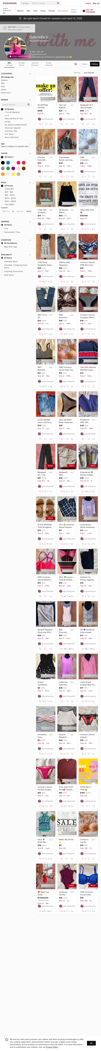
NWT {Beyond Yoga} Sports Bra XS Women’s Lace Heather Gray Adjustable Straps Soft (43, 368)
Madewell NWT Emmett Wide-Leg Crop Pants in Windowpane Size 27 (64, 473)
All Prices (7, 186)
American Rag (9, 131)
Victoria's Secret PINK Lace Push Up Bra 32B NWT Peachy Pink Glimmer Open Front (85, 840)
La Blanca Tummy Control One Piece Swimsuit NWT (63, 893)
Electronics (6, 92)
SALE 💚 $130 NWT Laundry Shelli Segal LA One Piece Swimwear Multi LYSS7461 (42, 840)
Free (4, 228)
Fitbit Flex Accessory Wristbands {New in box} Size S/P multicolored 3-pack (43, 211)
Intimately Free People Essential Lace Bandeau (42, 735)
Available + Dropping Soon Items (14, 266)
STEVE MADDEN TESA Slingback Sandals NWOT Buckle (45, 526)
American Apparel (11, 128)
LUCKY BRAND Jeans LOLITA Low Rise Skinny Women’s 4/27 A (45, 421)
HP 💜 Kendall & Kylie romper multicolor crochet (87, 631)
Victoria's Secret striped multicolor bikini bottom (87, 735)
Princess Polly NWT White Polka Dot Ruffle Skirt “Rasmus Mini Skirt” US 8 (42, 158)
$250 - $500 (8, 201)
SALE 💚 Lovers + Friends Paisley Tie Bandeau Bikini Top (66, 578)
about (84, 64)
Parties (52, 11)
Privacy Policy (52, 1047)
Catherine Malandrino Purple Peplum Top (64, 683)
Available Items (9, 261)
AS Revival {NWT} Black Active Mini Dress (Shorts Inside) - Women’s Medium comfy (64, 211)
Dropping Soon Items (12, 271)
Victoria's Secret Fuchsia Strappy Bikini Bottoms (45, 788)
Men (28, 11)
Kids (35, 11)
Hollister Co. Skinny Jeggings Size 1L (87, 578)
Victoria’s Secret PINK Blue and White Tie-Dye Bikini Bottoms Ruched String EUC (87, 263)
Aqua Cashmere (10, 137)
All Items (6, 225)
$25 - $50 (7, 192)
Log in (88, 3)
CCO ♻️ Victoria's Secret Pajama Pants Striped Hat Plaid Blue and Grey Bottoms (66, 526)
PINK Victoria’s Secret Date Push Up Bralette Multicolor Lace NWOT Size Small (66, 368)
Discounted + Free (10, 232)
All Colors (7, 157)
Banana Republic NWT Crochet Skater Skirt (63, 735)
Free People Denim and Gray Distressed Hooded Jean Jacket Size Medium (66, 158)
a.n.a (5, 115)
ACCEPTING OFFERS (43, 106)
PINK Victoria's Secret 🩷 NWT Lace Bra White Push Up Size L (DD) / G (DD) (85, 158)
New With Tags (9, 247)
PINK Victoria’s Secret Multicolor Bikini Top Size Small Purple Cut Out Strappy (45, 578)
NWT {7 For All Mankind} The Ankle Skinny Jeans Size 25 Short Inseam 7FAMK (42, 316)
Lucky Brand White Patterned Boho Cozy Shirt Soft (87, 526)
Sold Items (7, 275)
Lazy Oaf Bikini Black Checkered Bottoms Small (66, 421)
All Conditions (9, 243)
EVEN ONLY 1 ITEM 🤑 (85, 788)
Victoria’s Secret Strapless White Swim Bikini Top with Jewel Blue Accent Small (87, 316)
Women (20, 11)
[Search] (43, 3)
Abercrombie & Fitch (12, 118)
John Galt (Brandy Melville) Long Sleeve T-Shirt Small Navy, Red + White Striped (88, 368)
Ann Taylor (7, 134)
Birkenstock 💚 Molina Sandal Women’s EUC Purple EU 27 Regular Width (86, 473)
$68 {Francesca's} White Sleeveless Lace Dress (64, 631)
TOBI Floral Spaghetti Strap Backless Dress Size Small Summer (45, 263)
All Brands (7, 109)
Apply (28, 211)
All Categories (7, 77)
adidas (6, 121)
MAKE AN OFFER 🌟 (66, 840)
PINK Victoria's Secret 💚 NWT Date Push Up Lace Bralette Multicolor (63, 316)
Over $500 (7, 204)
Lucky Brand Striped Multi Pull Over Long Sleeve (87, 683)
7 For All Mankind (10, 112)
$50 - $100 (8, 195)
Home (43, 11)
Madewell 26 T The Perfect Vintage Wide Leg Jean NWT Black (42, 473)
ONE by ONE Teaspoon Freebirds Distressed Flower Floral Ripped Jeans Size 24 (65, 263)
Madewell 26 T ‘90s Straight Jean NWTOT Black (86, 106)
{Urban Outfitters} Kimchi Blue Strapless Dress (44, 683)
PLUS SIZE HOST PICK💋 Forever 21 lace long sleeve (66, 788)
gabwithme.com (39, 54)
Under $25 (7, 189)
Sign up (96, 3)
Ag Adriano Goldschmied (14, 125)
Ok (91, 1043)
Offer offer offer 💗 (87, 211)
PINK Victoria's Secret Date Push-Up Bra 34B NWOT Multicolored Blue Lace (88, 893)
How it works (74, 11)
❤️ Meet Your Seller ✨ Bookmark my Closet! (43, 893)
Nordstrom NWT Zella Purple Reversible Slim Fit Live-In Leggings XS (84, 421)
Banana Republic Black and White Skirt (45, 631)
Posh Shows (63, 11)
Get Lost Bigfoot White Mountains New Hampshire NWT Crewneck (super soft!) (63, 106)
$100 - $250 (8, 198)
